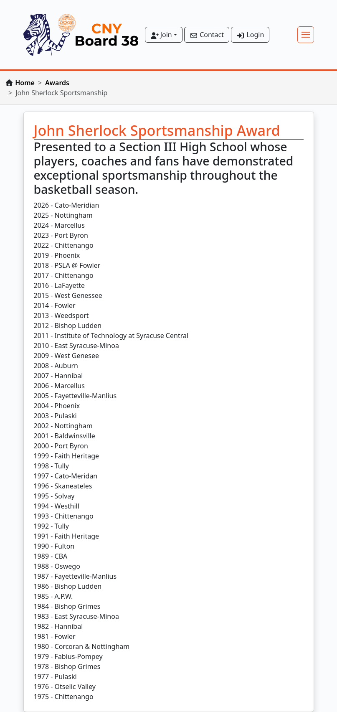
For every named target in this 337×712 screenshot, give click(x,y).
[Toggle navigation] (305, 34)
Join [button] (161, 34)
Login (250, 34)
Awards (57, 82)
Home (25, 82)
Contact (207, 34)
